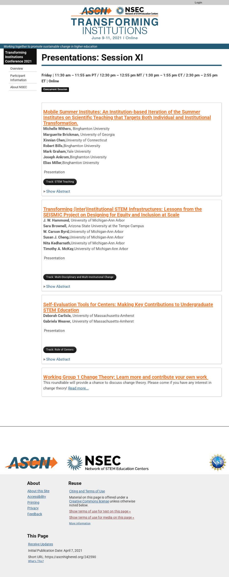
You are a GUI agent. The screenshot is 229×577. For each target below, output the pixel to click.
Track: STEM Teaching (60, 181)
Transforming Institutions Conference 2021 (18, 56)
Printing (33, 502)
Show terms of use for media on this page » (101, 517)
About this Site (38, 491)
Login (198, 2)
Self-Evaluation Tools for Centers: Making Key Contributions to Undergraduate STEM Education (128, 307)
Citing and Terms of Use (87, 491)
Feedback (34, 514)
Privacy (33, 508)
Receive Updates (40, 544)
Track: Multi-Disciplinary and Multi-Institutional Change (79, 277)
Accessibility (36, 497)
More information (79, 523)
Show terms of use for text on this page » (100, 511)
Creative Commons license (89, 501)
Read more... (78, 388)
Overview (16, 68)
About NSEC (18, 87)
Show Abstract (56, 191)
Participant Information (18, 78)
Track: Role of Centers (60, 349)
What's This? (36, 561)
